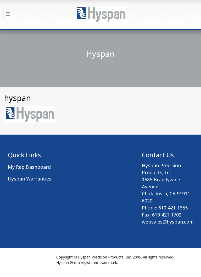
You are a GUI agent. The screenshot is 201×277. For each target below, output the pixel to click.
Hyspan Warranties (29, 179)
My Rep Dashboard (29, 167)
